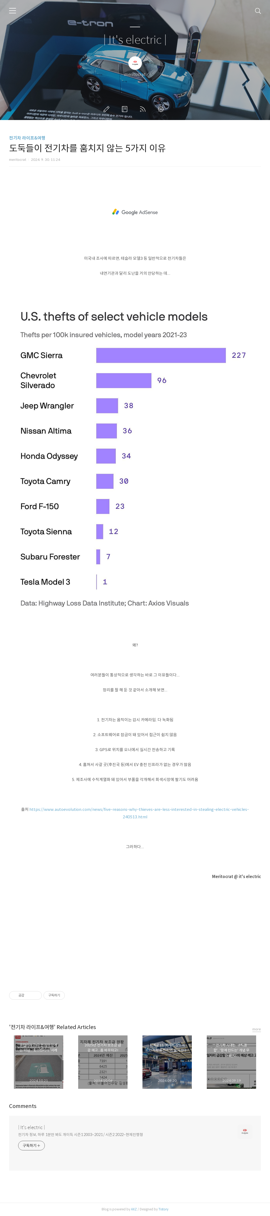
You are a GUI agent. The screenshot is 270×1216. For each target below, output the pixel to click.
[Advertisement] (135, 212)
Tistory (163, 1209)
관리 (162, 109)
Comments (23, 1106)
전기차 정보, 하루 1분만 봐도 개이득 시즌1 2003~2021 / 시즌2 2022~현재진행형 (80, 1134)
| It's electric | (135, 40)
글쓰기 (107, 109)
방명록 (125, 109)
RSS (143, 109)
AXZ (134, 1209)
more (256, 1029)
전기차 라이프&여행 (27, 138)
